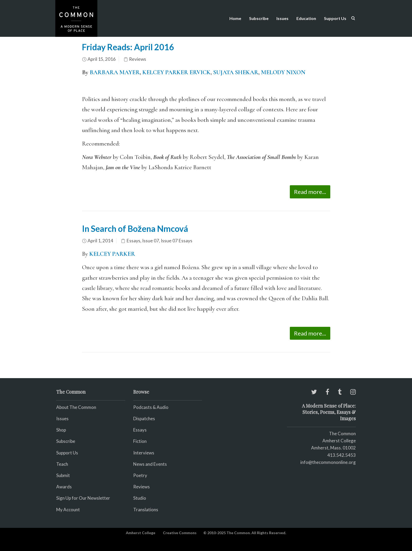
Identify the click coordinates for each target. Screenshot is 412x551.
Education (306, 18)
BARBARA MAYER (115, 72)
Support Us (335, 18)
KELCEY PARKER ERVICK (176, 72)
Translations (145, 509)
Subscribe (259, 18)
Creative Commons (180, 532)
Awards (64, 486)
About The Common (76, 407)
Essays (133, 240)
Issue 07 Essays (176, 240)
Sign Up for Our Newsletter (83, 498)
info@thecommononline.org (328, 462)
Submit (63, 475)
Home (235, 18)
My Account (68, 509)
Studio (139, 498)
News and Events (150, 464)
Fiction (140, 441)
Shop (61, 430)
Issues (282, 18)
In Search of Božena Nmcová (135, 228)
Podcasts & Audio (150, 407)
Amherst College (140, 532)
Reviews (137, 59)
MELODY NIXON (283, 72)
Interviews (143, 452)
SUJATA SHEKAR (235, 72)
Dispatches (144, 418)
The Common (342, 433)
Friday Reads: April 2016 (128, 47)
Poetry (140, 475)
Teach (62, 464)
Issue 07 (150, 240)
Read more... (310, 191)
